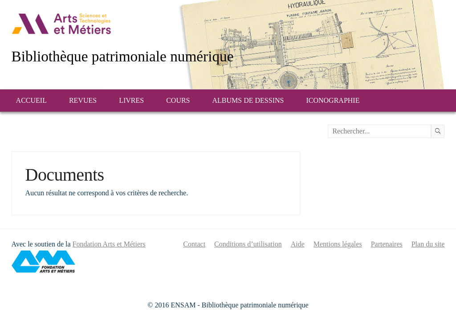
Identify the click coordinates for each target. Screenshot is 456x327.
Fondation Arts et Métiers (109, 244)
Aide (298, 244)
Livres (131, 100)
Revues (83, 100)
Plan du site (428, 244)
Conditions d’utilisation (248, 244)
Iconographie (332, 100)
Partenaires (387, 244)
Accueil (31, 100)
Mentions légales (338, 244)
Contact (194, 244)
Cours (178, 100)
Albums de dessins (248, 100)
